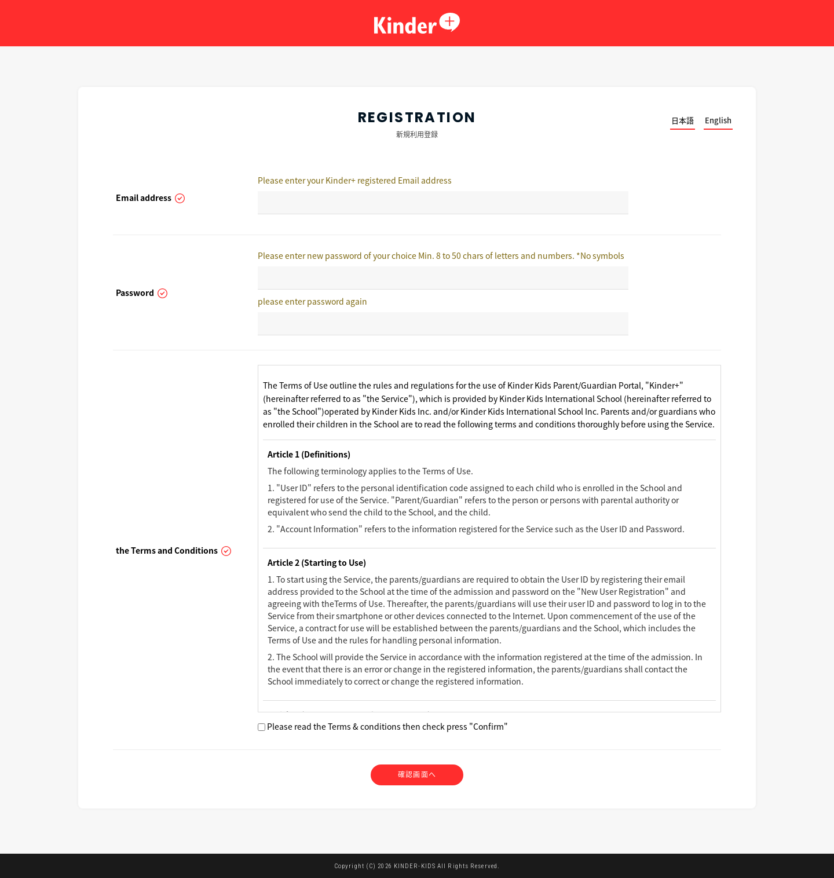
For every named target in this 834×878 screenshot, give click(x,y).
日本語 (682, 120)
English (718, 120)
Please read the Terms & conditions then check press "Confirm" (383, 726)
